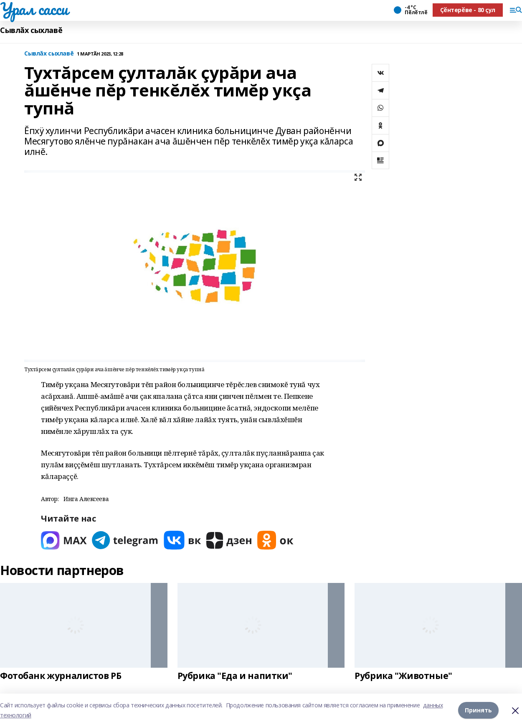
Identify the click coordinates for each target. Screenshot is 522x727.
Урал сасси (34, 8)
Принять (478, 710)
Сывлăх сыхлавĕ (31, 30)
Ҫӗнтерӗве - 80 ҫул (467, 10)
